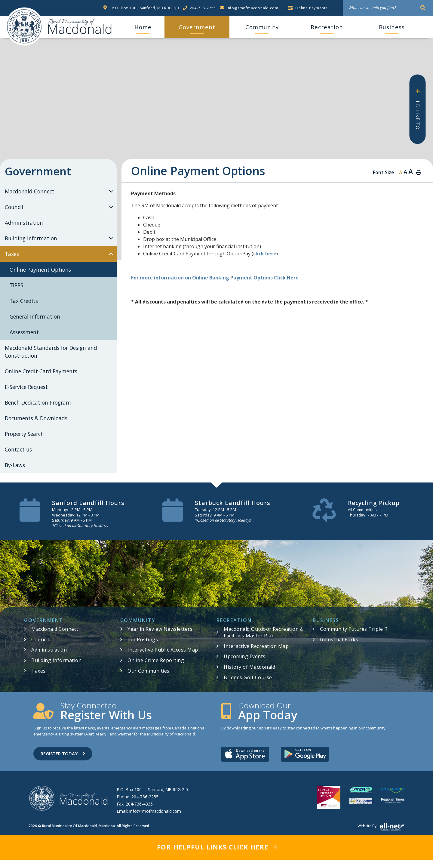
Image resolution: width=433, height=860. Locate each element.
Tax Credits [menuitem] (24, 300)
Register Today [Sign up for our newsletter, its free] (63, 754)
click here (264, 253)
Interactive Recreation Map (256, 646)
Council (40, 639)
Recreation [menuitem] (327, 27)
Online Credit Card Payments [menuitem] (41, 371)
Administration (49, 649)
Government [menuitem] (197, 27)
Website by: (381, 827)
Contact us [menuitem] (18, 449)
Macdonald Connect (54, 629)
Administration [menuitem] (24, 222)
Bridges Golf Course (248, 677)
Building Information (56, 660)
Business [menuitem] (392, 27)
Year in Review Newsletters (159, 629)
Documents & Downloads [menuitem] (36, 418)
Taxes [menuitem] (12, 253)
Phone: (137, 797)
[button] (111, 191)
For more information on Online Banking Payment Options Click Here (215, 277)
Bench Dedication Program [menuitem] (38, 402)
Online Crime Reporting (155, 660)
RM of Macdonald (24, 26)
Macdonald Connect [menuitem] (29, 191)
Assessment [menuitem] (24, 332)
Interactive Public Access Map (162, 649)
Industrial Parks (339, 639)
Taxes (38, 670)
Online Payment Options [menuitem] (40, 269)
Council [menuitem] (14, 207)
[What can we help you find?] (388, 8)
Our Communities (148, 670)
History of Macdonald (249, 667)
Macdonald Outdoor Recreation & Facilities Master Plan (263, 632)
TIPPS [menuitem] (16, 285)
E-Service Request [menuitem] (26, 386)
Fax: (135, 804)
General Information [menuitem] (35, 316)
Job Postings (142, 639)
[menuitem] (142, 27)
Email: (149, 811)
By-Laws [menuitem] (15, 465)
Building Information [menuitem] (31, 238)
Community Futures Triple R (353, 629)
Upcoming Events (245, 656)
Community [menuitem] (262, 27)
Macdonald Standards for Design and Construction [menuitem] (51, 351)
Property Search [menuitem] (24, 433)
